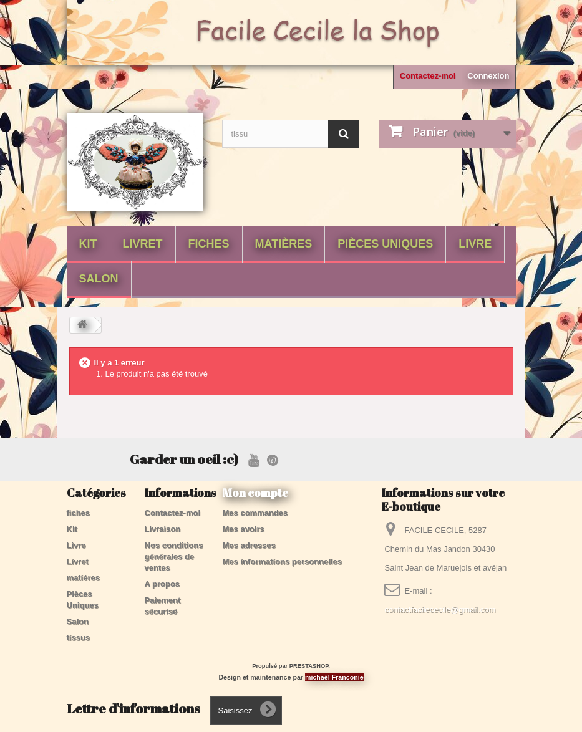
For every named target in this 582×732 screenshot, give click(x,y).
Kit (88, 243)
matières (284, 243)
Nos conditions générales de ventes (174, 556)
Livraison (163, 529)
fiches (209, 243)
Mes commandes (255, 513)
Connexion (488, 75)
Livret (143, 243)
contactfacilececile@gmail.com (439, 609)
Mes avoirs (243, 529)
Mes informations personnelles (282, 561)
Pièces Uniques (385, 243)
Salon (99, 278)
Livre (475, 243)
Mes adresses (249, 545)
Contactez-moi (428, 75)
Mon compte (255, 492)
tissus (78, 637)
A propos (162, 584)
